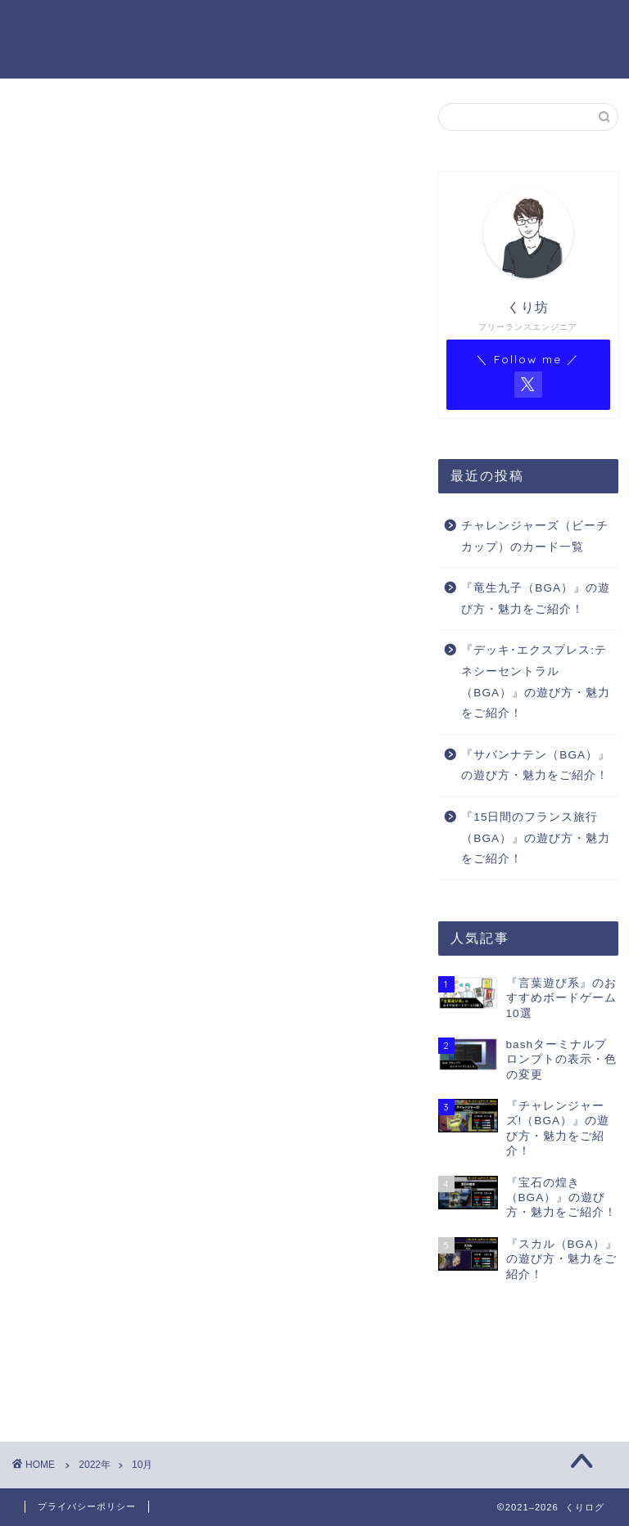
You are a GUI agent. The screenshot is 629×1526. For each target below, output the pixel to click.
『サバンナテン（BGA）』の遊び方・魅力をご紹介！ (535, 765)
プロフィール (216, 25)
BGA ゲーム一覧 (329, 25)
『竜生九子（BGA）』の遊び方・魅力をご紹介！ (535, 598)
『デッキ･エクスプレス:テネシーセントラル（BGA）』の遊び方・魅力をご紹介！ (535, 681)
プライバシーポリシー (87, 1506)
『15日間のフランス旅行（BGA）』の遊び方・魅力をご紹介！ (535, 838)
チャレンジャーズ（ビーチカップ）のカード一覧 (535, 536)
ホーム (132, 25)
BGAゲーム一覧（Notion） (195, 58)
